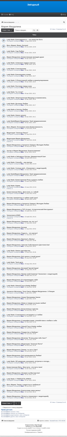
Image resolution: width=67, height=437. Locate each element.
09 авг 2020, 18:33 (30, 64)
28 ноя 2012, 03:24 (30, 304)
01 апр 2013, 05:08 (30, 258)
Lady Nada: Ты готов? (15, 92)
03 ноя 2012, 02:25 (30, 351)
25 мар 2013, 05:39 (30, 269)
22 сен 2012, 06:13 (30, 392)
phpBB (29, 428)
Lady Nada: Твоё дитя (15, 262)
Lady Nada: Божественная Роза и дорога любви (25, 180)
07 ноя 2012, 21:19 (30, 322)
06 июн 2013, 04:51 (30, 199)
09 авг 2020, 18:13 (30, 111)
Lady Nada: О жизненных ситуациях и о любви (24, 315)
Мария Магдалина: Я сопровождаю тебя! (22, 280)
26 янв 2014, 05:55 (30, 146)
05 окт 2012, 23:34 (30, 374)
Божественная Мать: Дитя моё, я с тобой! (22, 192)
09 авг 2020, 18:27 (30, 76)
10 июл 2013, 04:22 (30, 181)
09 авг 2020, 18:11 (30, 116)
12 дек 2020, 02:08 (30, 41)
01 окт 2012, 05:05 (30, 380)
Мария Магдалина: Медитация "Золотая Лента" (25, 344)
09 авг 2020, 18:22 (30, 87)
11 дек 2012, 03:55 (30, 293)
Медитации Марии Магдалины (18, 138)
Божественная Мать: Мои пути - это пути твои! (24, 367)
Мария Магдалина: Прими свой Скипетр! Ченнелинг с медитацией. (32, 274)
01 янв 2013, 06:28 (30, 287)
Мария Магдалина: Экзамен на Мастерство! (23, 373)
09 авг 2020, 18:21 (30, 93)
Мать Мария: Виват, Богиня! (17, 45)
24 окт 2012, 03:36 (30, 357)
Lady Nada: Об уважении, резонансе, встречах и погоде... (28, 361)
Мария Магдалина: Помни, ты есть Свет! (22, 350)
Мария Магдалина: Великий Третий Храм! (22, 268)
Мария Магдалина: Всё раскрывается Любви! (24, 355)
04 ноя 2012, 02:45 (30, 345)
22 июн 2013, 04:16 (30, 187)
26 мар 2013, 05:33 (30, 263)
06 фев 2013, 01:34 (30, 275)
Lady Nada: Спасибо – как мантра (19, 162)
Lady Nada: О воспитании (16, 69)
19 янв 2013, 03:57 (30, 281)
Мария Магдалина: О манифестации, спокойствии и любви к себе (32, 320)
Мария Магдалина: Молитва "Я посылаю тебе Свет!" (27, 338)
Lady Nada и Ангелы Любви (17, 109)
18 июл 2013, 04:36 (30, 175)
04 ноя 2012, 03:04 (30, 339)
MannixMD (39, 426)
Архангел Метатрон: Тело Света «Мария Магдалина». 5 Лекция (30, 291)
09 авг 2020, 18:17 (30, 105)
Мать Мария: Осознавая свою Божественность (25, 127)
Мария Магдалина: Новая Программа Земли (23, 297)
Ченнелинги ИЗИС (13, 215)
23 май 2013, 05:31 (30, 216)
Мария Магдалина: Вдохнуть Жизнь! (21, 239)
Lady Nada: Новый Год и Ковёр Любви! (21, 285)
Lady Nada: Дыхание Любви (17, 104)
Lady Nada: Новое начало (16, 115)
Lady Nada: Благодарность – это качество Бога (25, 39)
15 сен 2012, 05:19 (30, 397)
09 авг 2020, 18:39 (30, 52)
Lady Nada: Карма (13, 186)
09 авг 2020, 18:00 (30, 122)
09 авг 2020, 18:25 (30, 81)
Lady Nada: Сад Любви (15, 51)
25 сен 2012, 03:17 (30, 386)
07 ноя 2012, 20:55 (30, 333)
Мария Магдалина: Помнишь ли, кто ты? (22, 221)
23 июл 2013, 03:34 (30, 164)
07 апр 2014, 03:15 (30, 134)
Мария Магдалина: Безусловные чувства (22, 309)
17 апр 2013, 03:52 (30, 229)
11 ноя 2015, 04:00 (30, 128)
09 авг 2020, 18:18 (30, 99)
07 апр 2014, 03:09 (30, 140)
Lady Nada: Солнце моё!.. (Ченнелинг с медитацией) (26, 168)
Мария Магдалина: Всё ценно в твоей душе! (23, 256)
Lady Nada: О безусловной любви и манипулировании (27, 80)
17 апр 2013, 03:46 (30, 240)
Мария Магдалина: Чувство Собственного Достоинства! (28, 245)
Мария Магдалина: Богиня (17, 227)
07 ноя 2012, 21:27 (30, 316)
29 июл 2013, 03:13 (30, 158)
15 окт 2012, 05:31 (30, 368)
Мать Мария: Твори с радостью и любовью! (23, 385)
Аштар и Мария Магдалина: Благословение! (23, 151)
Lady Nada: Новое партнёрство (18, 251)
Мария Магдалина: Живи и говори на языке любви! (26, 303)
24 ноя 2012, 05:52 (30, 310)
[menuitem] (11, 14)
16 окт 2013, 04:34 (30, 152)
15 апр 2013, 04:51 (30, 246)
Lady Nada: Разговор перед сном (19, 86)
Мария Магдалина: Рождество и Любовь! (22, 332)
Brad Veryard (38, 425)
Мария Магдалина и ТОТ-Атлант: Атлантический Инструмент (30, 209)
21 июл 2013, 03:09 (30, 169)
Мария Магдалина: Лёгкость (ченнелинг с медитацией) (28, 396)
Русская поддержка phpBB (33, 430)
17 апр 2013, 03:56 (30, 223)
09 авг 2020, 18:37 (30, 58)
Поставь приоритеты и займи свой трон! (22, 198)
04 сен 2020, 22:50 (30, 47)
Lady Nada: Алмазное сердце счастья (21, 63)
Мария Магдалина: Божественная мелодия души (25, 57)
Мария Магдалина (11, 26)
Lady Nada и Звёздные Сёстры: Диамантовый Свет (26, 156)
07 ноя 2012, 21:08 (30, 328)
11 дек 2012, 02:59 (30, 298)
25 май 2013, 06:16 (30, 211)
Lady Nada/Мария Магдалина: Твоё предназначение (26, 121)
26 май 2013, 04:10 (30, 205)
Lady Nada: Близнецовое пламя (19, 74)
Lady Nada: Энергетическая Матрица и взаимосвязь (26, 98)
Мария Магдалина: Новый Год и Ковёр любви (24, 326)
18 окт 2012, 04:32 (30, 362)
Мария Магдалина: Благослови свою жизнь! (24, 390)
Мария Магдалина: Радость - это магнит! (22, 233)
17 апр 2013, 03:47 (30, 234)
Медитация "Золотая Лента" (17, 133)
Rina (22, 41)
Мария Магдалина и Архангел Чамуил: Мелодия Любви (28, 145)
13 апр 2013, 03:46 (30, 252)
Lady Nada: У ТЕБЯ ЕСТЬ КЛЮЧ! (19, 379)
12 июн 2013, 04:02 (30, 193)
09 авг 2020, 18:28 (30, 70)
